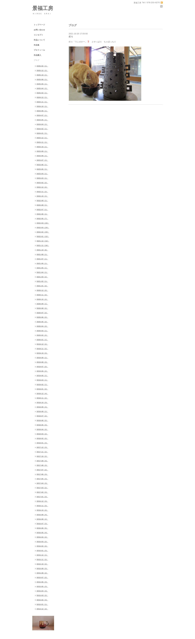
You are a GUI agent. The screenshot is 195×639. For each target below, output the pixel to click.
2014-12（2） (42, 609)
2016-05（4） (42, 532)
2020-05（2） (42, 322)
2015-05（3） (42, 586)
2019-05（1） (42, 375)
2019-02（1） (42, 384)
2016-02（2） (42, 546)
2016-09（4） (42, 515)
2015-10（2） (42, 564)
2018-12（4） (42, 393)
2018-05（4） (42, 425)
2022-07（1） (42, 209)
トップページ (39, 25)
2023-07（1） (42, 160)
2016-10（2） (42, 510)
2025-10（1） (42, 75)
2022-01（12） (43, 236)
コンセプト (38, 35)
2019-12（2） (42, 344)
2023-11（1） (42, 142)
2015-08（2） (42, 573)
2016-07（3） (42, 524)
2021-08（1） (42, 254)
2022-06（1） (42, 214)
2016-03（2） (42, 541)
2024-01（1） (42, 133)
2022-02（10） (43, 232)
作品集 (36, 45)
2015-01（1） (42, 604)
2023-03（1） (42, 178)
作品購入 (37, 55)
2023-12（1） (42, 138)
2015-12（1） (42, 555)
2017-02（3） (42, 492)
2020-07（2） (42, 313)
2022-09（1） (42, 200)
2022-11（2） (42, 191)
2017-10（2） (42, 456)
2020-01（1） (42, 340)
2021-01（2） (42, 286)
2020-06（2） (42, 317)
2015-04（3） (42, 591)
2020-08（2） (42, 308)
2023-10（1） (42, 147)
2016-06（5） (42, 528)
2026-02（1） (42, 66)
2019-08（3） (42, 362)
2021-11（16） (43, 245)
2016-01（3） (42, 550)
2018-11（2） (42, 398)
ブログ (36, 60)
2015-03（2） (42, 595)
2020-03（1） (42, 331)
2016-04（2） (42, 537)
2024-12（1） (42, 97)
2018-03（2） (42, 434)
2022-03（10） (43, 227)
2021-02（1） (42, 281)
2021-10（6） (42, 250)
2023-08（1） (42, 156)
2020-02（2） (42, 335)
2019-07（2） (42, 366)
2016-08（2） (42, 519)
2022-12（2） (42, 187)
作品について (39, 40)
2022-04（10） (43, 223)
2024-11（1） (42, 102)
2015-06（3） (42, 582)
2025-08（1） (42, 79)
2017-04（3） (42, 483)
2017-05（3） (42, 479)
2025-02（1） (42, 93)
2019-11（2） (42, 349)
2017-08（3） (42, 465)
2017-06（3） (42, 474)
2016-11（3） (42, 506)
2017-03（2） (42, 488)
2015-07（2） (42, 577)
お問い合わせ (39, 30)
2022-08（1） (42, 205)
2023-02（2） (42, 183)
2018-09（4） (42, 407)
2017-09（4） (42, 461)
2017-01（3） (42, 497)
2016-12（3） (42, 501)
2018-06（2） (42, 420)
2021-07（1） (42, 259)
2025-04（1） (42, 88)
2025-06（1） (42, 84)
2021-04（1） (42, 272)
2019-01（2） (42, 389)
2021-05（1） (42, 268)
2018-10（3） (42, 402)
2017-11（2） (42, 452)
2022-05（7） (42, 218)
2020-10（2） (42, 299)
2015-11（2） (42, 559)
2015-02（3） (42, 600)
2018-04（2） (42, 429)
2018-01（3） (42, 443)
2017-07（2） (42, 470)
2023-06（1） (42, 165)
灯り (71, 36)
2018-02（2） (42, 438)
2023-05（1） (42, 169)
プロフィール (39, 50)
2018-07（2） (42, 416)
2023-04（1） (42, 174)
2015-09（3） (42, 568)
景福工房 (42, 8)
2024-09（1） (42, 111)
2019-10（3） (42, 353)
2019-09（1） (42, 358)
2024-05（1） (42, 120)
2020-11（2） (42, 295)
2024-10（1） (42, 106)
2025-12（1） (42, 70)
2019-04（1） (42, 380)
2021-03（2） (42, 277)
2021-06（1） (42, 263)
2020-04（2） (42, 326)
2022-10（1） (42, 196)
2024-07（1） (42, 115)
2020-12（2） (42, 290)
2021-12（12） (43, 241)
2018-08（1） (42, 411)
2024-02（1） (42, 129)
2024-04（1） (42, 124)
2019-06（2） (42, 371)
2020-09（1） (42, 304)
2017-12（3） (42, 447)
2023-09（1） (42, 151)
